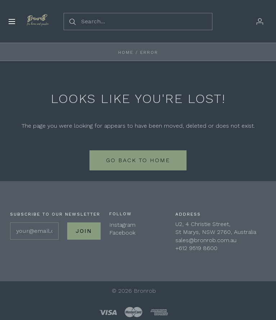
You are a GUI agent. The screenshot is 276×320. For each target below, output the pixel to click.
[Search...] (138, 21)
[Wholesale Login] (260, 21)
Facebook (122, 232)
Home (125, 52)
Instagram (122, 224)
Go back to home (138, 160)
